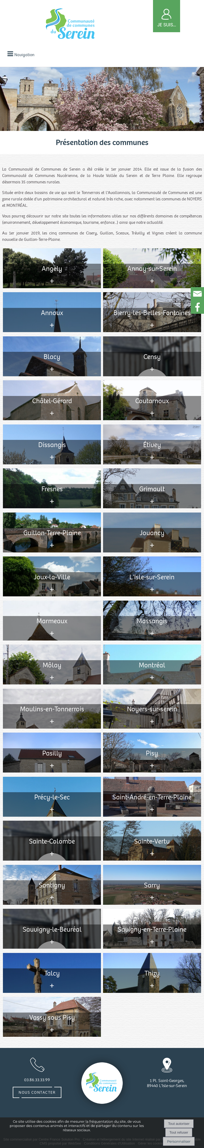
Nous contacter (37, 1092)
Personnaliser (178, 1141)
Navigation (24, 54)
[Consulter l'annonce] (52, 268)
